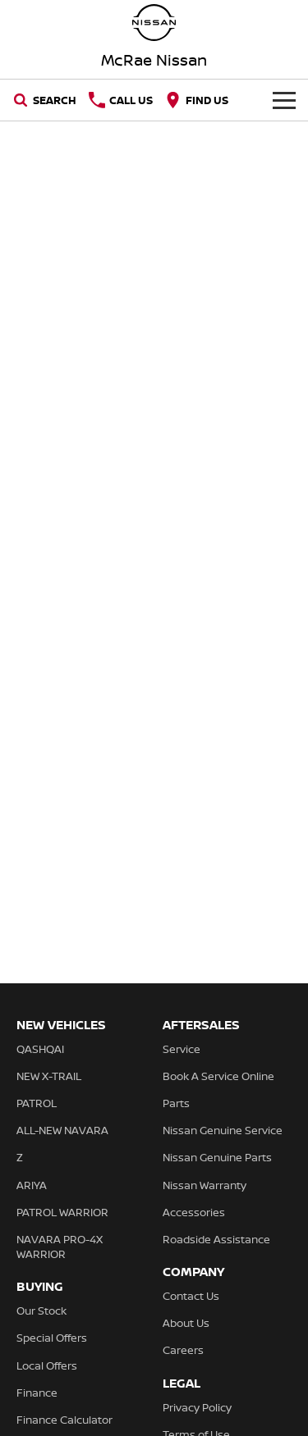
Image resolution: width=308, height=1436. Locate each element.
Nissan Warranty (204, 1185)
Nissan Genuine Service (223, 1130)
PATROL (36, 1103)
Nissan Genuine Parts (217, 1157)
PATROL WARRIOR (62, 1212)
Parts (176, 1103)
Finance (36, 1392)
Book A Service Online (218, 1076)
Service (181, 1049)
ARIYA (31, 1185)
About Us (186, 1322)
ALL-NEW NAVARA (62, 1130)
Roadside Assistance (216, 1239)
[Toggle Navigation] (284, 100)
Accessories (194, 1212)
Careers (183, 1350)
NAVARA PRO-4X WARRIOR (59, 1246)
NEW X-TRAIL (48, 1076)
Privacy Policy (197, 1407)
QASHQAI (40, 1049)
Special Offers (51, 1337)
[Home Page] (154, 22)
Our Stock (41, 1310)
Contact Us (191, 1295)
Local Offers (46, 1365)
